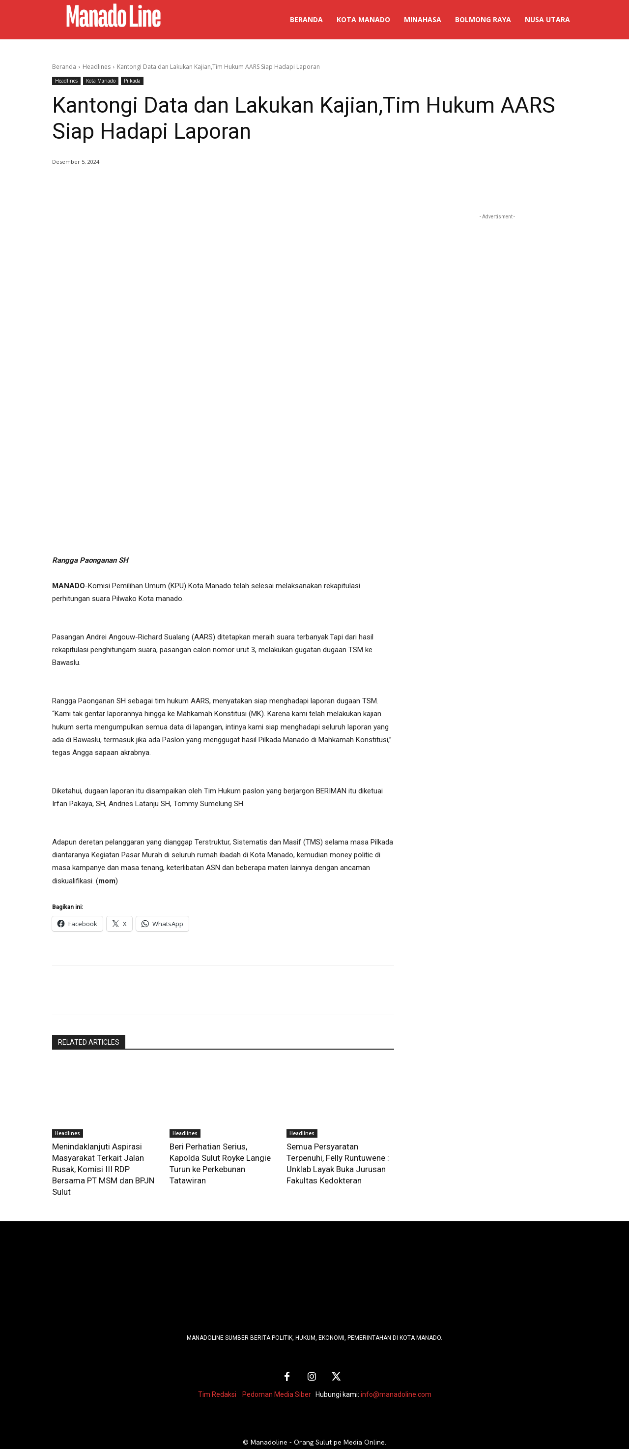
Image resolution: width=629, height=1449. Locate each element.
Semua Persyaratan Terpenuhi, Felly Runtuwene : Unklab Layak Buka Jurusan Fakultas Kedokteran (335, 1155)
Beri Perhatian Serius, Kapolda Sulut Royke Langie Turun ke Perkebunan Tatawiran (220, 1155)
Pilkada (132, 81)
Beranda (64, 66)
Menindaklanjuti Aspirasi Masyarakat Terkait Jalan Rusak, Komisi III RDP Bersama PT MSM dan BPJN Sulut (104, 1155)
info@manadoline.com (396, 1367)
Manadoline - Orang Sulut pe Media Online (318, 1415)
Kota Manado (100, 81)
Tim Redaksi (217, 1367)
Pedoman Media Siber (276, 1367)
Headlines (97, 66)
